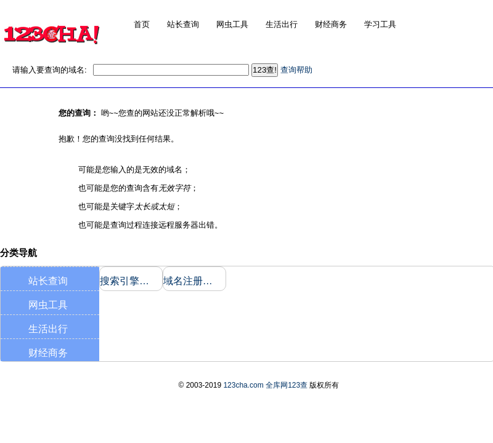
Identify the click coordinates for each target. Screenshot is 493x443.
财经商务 (48, 353)
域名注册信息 (192, 281)
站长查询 (48, 281)
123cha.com (243, 385)
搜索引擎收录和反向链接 (128, 281)
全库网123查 (287, 385)
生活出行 (48, 329)
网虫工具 (48, 305)
